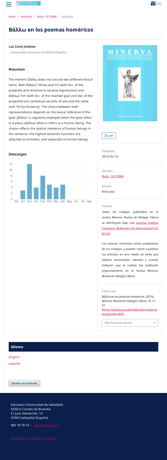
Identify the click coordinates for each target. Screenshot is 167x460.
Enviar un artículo (24, 383)
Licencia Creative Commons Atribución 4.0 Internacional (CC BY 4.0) (130, 228)
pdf (110, 136)
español (14, 363)
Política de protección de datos (33, 438)
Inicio (12, 17)
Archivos (26, 17)
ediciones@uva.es (47, 425)
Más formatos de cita (118, 323)
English (14, 357)
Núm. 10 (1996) (47, 17)
